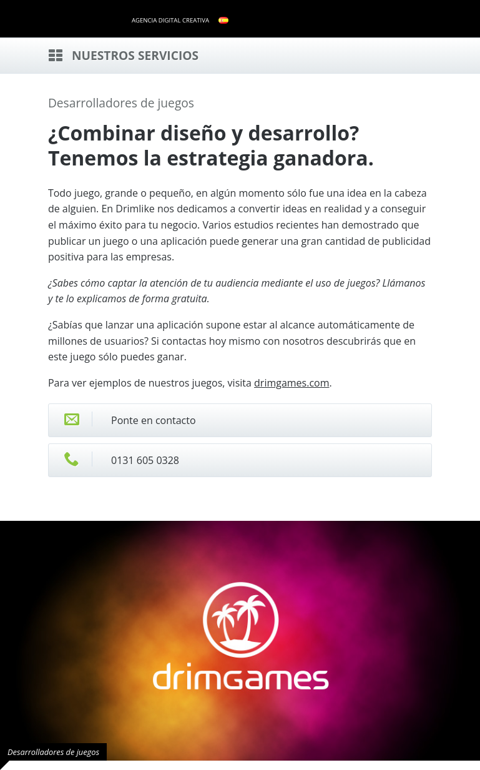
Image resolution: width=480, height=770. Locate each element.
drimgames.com (291, 383)
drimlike (85, 17)
